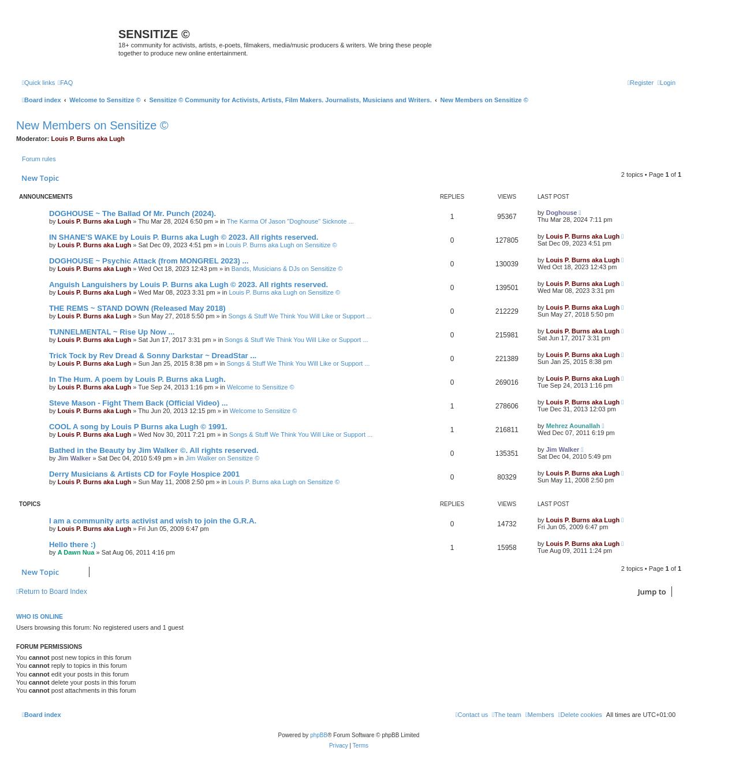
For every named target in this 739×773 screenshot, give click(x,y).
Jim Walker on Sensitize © (222, 458)
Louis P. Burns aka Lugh (88, 138)
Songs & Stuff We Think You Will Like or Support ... (299, 316)
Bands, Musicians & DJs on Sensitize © (287, 268)
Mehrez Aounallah (573, 425)
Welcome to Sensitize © (260, 387)
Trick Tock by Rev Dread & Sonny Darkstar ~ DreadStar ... (152, 355)
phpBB (318, 735)
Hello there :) (72, 544)
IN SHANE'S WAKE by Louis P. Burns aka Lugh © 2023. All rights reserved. (183, 237)
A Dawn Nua (76, 552)
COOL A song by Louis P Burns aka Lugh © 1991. (138, 426)
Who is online (39, 616)
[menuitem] (65, 83)
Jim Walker (74, 458)
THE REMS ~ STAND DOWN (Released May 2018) (137, 308)
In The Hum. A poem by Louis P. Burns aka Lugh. (137, 379)
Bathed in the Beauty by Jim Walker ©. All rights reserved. (154, 450)
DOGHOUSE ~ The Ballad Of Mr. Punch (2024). (132, 213)
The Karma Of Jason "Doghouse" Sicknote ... (290, 221)
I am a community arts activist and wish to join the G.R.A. (152, 520)
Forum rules (39, 158)
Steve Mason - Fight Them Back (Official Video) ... (138, 403)
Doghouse (561, 212)
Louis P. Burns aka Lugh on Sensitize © (281, 244)
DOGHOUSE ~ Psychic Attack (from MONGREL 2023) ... (149, 261)
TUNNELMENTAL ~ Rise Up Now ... (111, 332)
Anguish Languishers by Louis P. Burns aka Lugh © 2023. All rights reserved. (188, 284)
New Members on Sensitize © (92, 125)
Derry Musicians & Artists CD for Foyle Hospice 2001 (144, 474)
